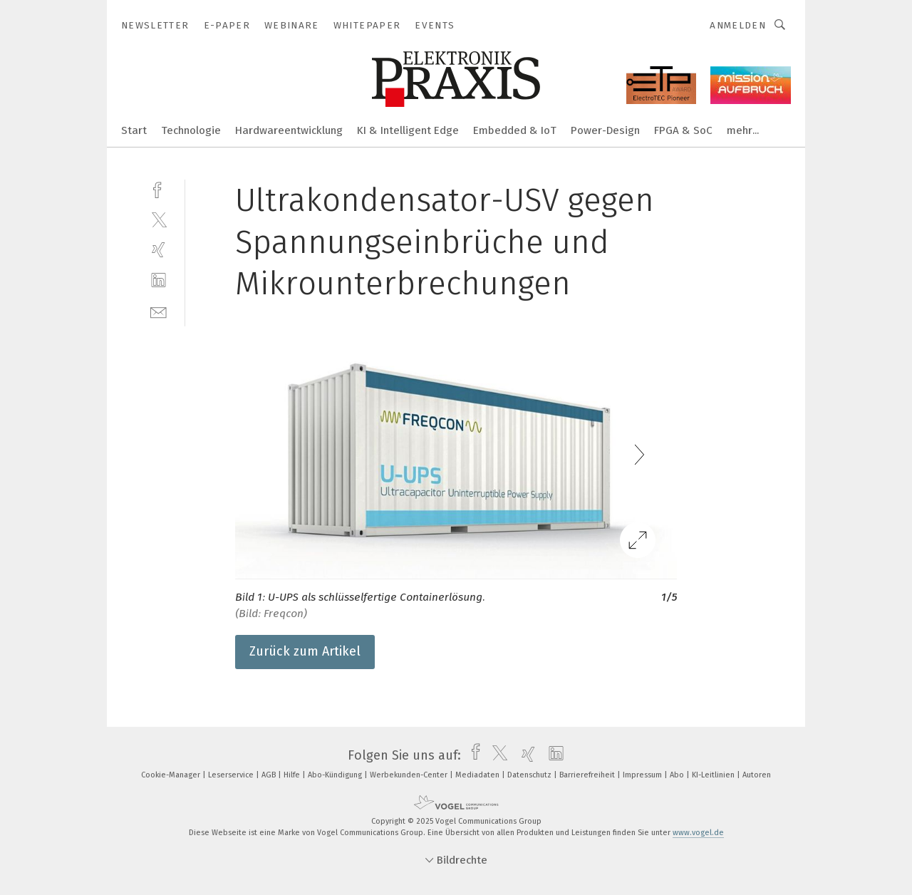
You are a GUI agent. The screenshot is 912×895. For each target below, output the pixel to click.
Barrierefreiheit (588, 775)
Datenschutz (530, 775)
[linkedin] (158, 280)
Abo (678, 775)
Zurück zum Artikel (305, 651)
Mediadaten (478, 775)
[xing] (158, 250)
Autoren (756, 775)
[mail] (158, 311)
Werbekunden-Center (410, 775)
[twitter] (158, 219)
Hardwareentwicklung (289, 130)
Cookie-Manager (171, 775)
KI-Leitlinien (714, 775)
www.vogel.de (698, 832)
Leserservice (232, 775)
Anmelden (738, 25)
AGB (269, 775)
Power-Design (605, 130)
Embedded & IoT (514, 130)
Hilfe (293, 775)
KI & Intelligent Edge (408, 130)
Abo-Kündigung (336, 775)
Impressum (643, 775)
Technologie (191, 130)
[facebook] (158, 188)
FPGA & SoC (683, 130)
